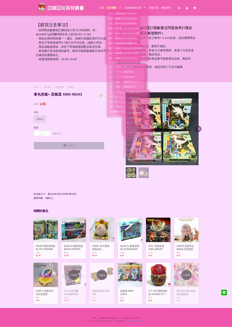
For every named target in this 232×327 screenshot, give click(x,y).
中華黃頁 (129, 321)
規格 (36, 112)
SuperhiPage (139, 321)
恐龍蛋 (71, 87)
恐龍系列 (59, 87)
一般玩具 (46, 87)
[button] (179, 8)
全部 (35, 87)
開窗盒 (40, 119)
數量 (36, 127)
